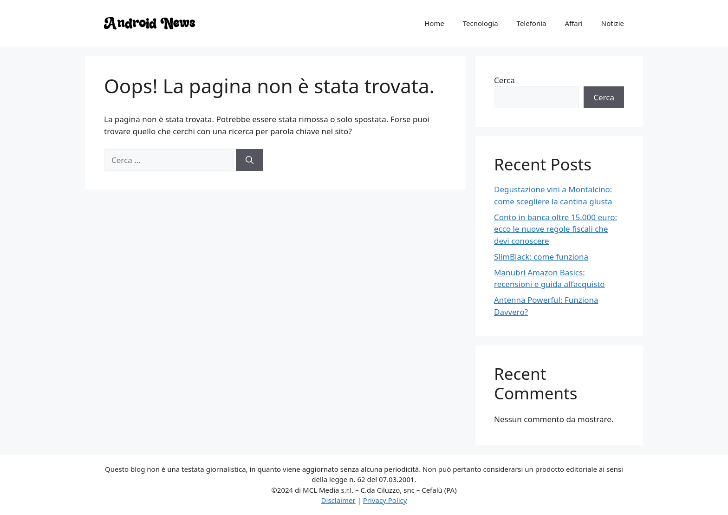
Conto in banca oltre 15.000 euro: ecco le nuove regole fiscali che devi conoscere (555, 229)
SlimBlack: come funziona (541, 256)
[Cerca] (249, 160)
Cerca (504, 80)
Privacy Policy (385, 500)
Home (434, 23)
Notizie (612, 23)
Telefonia (531, 23)
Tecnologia (480, 23)
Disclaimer (338, 500)
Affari (573, 23)
